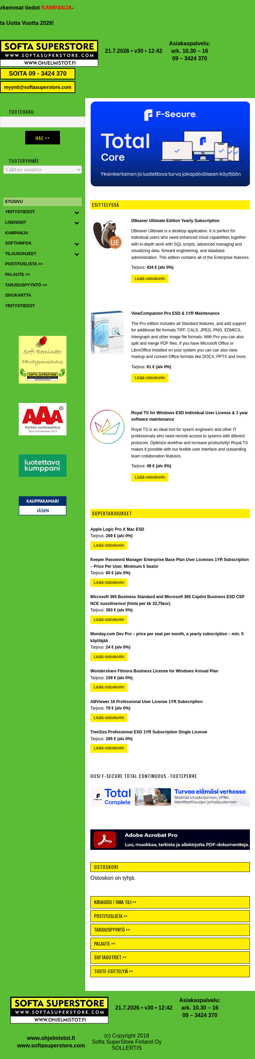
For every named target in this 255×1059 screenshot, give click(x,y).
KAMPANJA (59, 8)
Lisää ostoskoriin (150, 278)
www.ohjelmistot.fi (51, 1038)
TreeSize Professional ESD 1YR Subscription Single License (148, 732)
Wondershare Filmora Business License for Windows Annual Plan (154, 671)
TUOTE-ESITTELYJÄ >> (113, 971)
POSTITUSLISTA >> (110, 915)
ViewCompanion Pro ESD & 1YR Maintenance (175, 313)
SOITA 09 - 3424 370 (37, 73)
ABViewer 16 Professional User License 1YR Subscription (146, 701)
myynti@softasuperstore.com (37, 87)
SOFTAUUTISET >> (110, 957)
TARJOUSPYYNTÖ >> (112, 929)
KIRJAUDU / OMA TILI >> (115, 901)
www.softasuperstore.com (51, 1045)
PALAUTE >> (104, 943)
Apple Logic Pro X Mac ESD (117, 529)
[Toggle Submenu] (76, 212)
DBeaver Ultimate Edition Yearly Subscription (175, 220)
